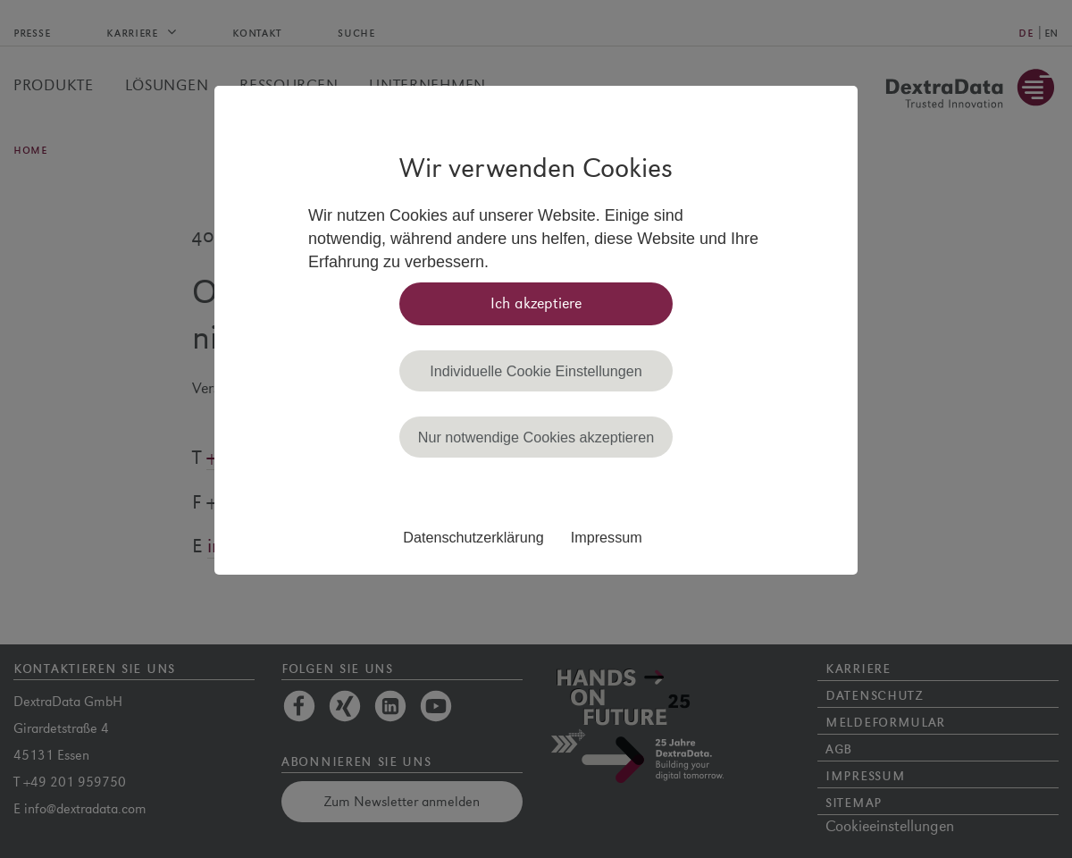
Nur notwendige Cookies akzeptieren (536, 437)
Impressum (606, 537)
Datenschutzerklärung (473, 537)
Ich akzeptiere (536, 303)
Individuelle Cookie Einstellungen (536, 371)
